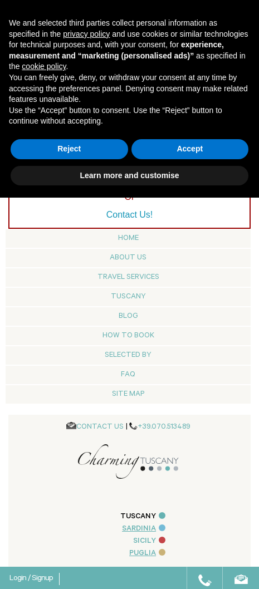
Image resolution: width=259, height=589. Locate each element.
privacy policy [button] (86, 34)
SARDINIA (143, 529)
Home (128, 238)
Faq (128, 375)
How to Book (128, 336)
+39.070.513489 (164, 427)
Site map (128, 394)
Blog (128, 316)
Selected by (128, 355)
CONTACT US (100, 427)
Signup (42, 579)
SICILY (149, 541)
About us (128, 258)
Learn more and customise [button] (129, 175)
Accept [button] (190, 148)
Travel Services (128, 277)
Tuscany (128, 297)
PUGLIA (147, 553)
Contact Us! (129, 214)
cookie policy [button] (44, 66)
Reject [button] (69, 148)
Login (18, 579)
